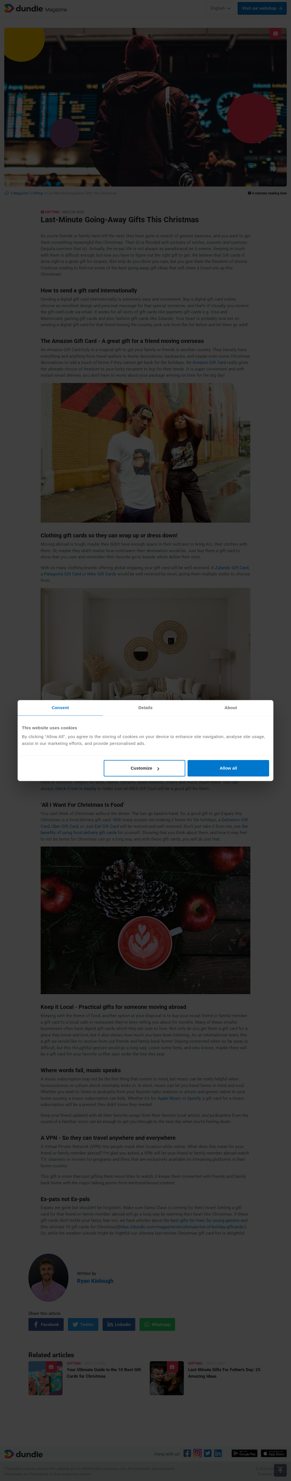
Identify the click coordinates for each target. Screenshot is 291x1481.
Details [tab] (145, 707)
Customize (145, 768)
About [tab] (231, 707)
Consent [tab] (60, 707)
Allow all (228, 768)
